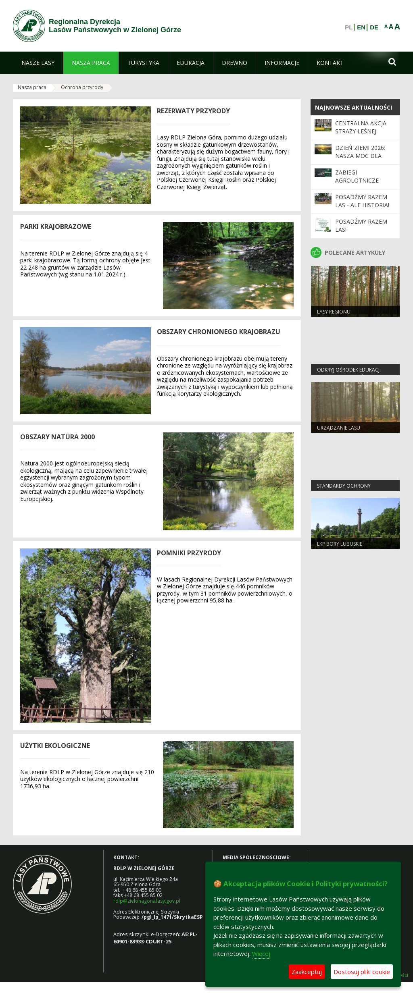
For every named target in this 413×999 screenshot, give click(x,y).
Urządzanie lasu (338, 427)
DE (374, 27)
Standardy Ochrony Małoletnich (344, 489)
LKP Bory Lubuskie (339, 543)
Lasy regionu (333, 311)
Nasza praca (32, 87)
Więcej (261, 953)
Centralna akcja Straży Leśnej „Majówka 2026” (360, 131)
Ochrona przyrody (82, 87)
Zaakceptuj (307, 972)
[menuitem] (38, 63)
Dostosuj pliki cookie (362, 972)
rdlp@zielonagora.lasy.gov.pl (146, 900)
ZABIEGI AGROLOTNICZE (357, 176)
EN (361, 27)
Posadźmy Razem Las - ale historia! (362, 201)
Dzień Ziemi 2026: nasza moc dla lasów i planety (360, 156)
